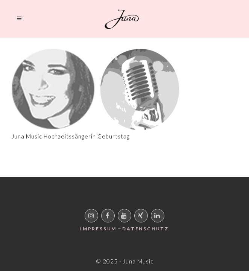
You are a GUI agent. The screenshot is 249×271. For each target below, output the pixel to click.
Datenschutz (145, 228)
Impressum (98, 228)
